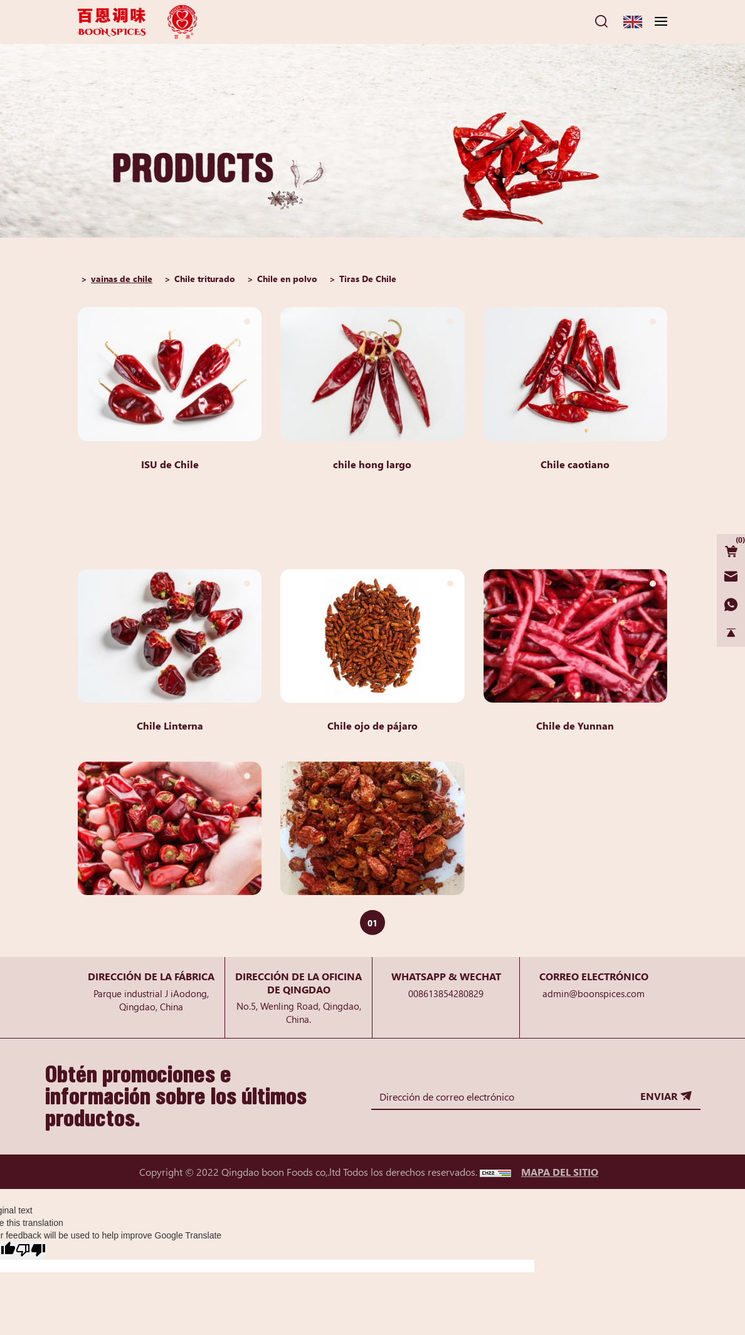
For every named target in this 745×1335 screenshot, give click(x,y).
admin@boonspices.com (593, 993)
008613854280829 (445, 993)
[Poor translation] (31, 1251)
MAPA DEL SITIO (559, 1171)
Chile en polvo (287, 278)
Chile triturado (204, 278)
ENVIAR (658, 1095)
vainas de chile (121, 278)
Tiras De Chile (367, 278)
